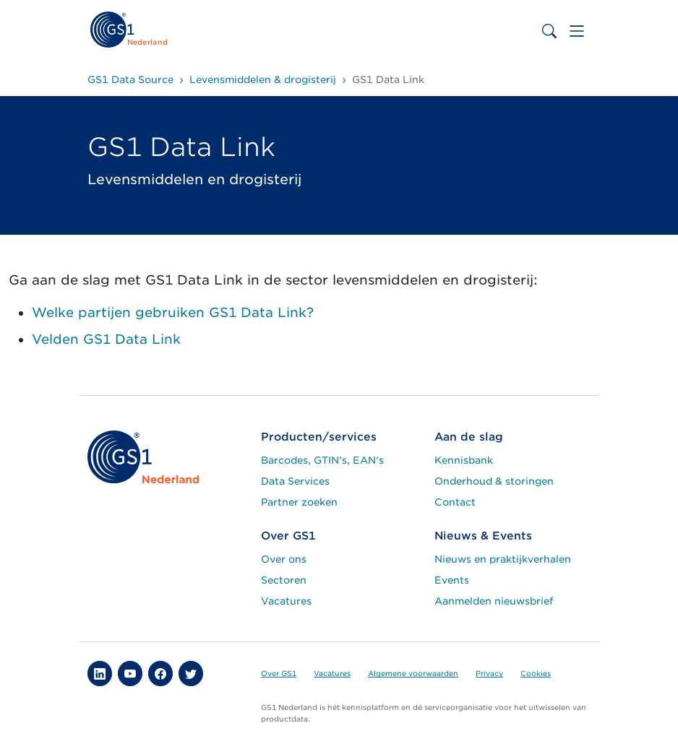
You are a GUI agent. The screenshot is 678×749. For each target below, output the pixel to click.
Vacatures (286, 601)
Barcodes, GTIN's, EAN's (322, 460)
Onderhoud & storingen (494, 481)
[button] (99, 673)
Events (451, 580)
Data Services (295, 481)
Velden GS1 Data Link (106, 339)
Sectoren (283, 580)
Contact (455, 502)
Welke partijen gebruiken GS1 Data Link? (173, 312)
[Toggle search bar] (549, 31)
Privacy (489, 673)
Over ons (283, 559)
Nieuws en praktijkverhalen (502, 559)
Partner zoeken (299, 502)
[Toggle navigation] (577, 31)
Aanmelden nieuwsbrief (493, 601)
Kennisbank (463, 460)
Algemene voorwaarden (413, 673)
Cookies (535, 673)
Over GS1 (278, 673)
